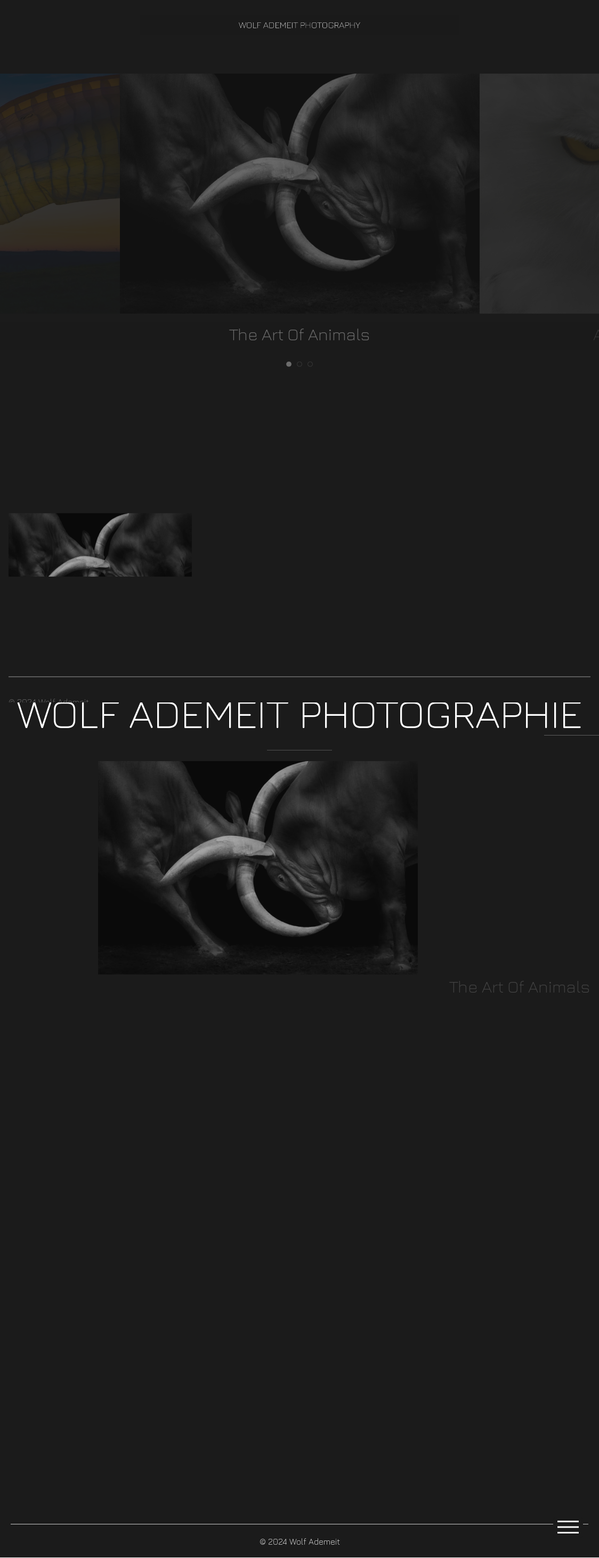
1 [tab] (289, 363)
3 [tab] (310, 363)
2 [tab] (299, 363)
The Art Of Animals (299, 334)
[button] (299, 687)
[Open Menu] (568, 1527)
